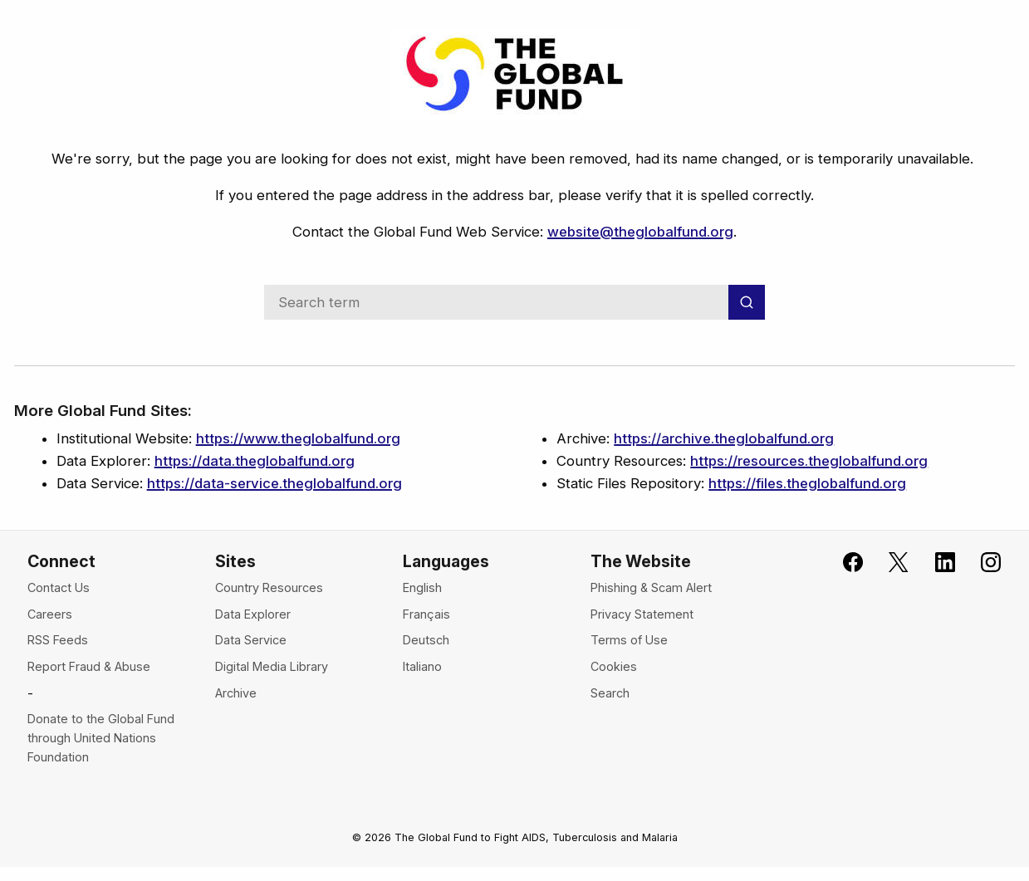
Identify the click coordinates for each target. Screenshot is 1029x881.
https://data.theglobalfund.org (254, 461)
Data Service (251, 640)
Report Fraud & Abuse (88, 666)
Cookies (613, 666)
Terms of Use (629, 640)
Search (610, 693)
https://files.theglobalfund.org (807, 483)
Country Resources (269, 587)
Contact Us (58, 587)
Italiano (422, 666)
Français (426, 614)
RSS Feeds (57, 640)
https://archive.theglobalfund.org (724, 438)
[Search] (746, 302)
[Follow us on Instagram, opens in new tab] (981, 562)
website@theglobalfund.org (640, 231)
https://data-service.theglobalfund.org (274, 483)
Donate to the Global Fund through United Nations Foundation (100, 738)
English (422, 587)
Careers (49, 614)
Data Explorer (253, 614)
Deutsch (426, 640)
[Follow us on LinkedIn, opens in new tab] (934, 562)
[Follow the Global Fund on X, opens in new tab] (888, 562)
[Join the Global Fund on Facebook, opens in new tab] (843, 562)
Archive (236, 693)
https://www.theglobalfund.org (298, 438)
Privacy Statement (641, 614)
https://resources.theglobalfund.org (809, 461)
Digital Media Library (271, 666)
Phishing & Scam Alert (651, 587)
